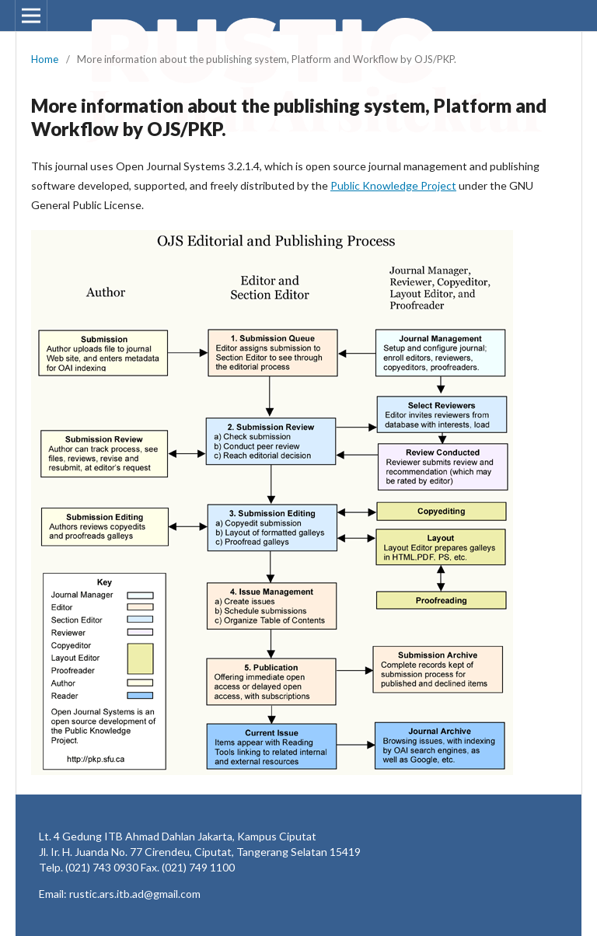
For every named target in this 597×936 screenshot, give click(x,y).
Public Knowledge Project (393, 185)
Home (44, 59)
